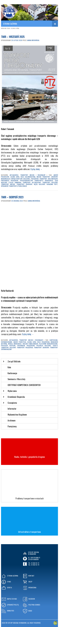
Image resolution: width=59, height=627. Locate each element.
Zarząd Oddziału (11, 361)
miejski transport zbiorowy (47, 177)
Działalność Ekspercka (14, 397)
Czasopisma (10, 403)
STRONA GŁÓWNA (10, 23)
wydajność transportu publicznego (14, 186)
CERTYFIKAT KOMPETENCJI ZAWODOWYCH (24, 385)
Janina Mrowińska (33, 40)
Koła (9, 367)
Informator (12, 408)
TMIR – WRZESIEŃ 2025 (13, 37)
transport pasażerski (25, 347)
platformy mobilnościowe (48, 344)
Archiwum (11, 420)
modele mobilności (14, 344)
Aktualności (14, 175)
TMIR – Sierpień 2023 (12, 197)
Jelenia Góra (14, 177)
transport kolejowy (50, 182)
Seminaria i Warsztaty (16, 379)
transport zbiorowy (24, 184)
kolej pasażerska (43, 342)
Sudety (55, 345)
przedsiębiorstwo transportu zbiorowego (36, 180)
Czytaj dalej (36, 169)
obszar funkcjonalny (30, 344)
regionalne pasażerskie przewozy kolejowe (34, 345)
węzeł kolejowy (39, 184)
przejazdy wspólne (8, 345)
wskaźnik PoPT (52, 184)
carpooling (53, 340)
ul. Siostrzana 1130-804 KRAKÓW (34, 558)
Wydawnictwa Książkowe (17, 414)
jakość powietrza (19, 342)
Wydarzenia (10, 391)
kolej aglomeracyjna (28, 177)
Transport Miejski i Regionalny (32, 175)
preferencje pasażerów (9, 180)
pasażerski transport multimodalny (44, 179)
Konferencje (12, 373)
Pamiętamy (12, 426)
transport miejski (8, 184)
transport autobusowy (32, 182)
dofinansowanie (6, 342)
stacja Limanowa (15, 182)
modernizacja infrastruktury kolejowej (15, 179)
